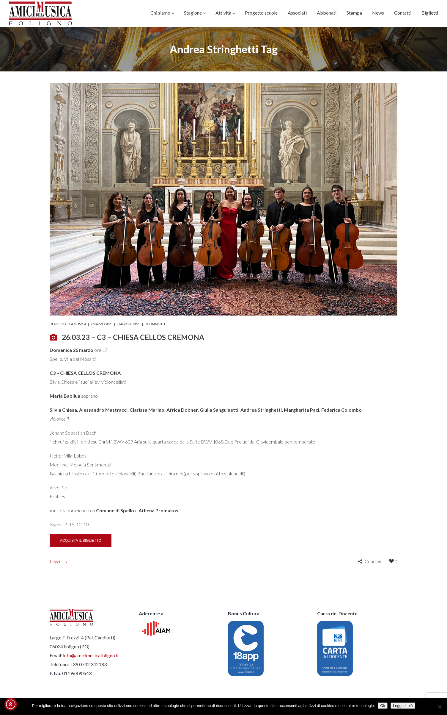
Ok (382, 705)
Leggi (58, 561)
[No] (440, 707)
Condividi (374, 561)
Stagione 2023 (128, 324)
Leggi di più (403, 705)
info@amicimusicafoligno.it (91, 655)
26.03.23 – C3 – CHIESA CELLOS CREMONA (133, 337)
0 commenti (154, 324)
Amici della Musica (69, 324)
